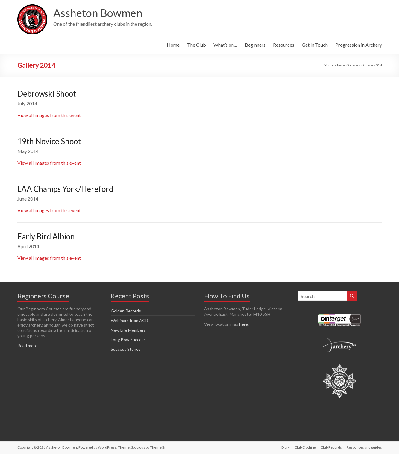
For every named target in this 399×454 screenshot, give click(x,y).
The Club (196, 45)
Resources (283, 45)
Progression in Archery (358, 45)
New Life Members (128, 329)
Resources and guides (364, 447)
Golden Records (126, 310)
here (243, 324)
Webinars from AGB (129, 320)
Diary (285, 447)
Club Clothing (305, 447)
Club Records (331, 447)
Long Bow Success (128, 339)
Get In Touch (315, 45)
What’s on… (225, 45)
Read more (27, 345)
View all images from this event (49, 115)
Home (173, 45)
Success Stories (126, 349)
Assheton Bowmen (97, 12)
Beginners (255, 45)
